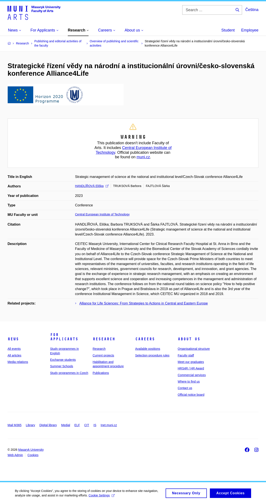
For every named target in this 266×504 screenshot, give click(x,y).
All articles (14, 355)
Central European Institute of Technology (102, 214)
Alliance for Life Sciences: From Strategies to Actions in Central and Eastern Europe (143, 303)
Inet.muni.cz (109, 425)
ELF (77, 425)
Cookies (32, 455)
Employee (249, 30)
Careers (145, 339)
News (13, 339)
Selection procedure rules (152, 355)
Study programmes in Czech (69, 373)
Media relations (18, 362)
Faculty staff (186, 355)
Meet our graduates (191, 362)
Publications (101, 373)
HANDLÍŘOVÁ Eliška (92, 186)
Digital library (48, 425)
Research (104, 339)
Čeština (251, 10)
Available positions (147, 348)
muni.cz (143, 157)
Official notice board (191, 394)
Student (228, 30)
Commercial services (192, 375)
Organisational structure (194, 348)
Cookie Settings (102, 497)
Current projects (103, 355)
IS (94, 425)
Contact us (185, 388)
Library (30, 425)
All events (14, 348)
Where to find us (189, 381)
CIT (86, 425)
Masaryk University (31, 449)
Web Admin (15, 455)
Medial (65, 425)
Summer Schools (61, 366)
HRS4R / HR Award (191, 368)
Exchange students (63, 359)
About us (189, 339)
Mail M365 (15, 425)
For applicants (64, 336)
